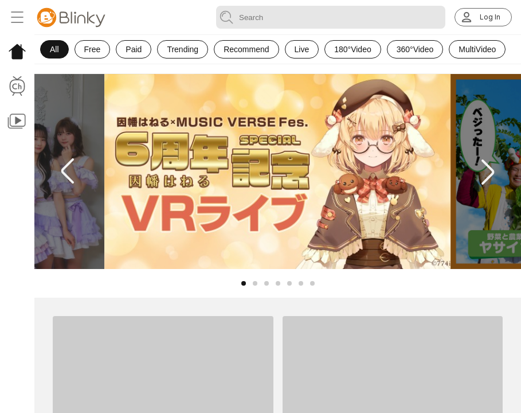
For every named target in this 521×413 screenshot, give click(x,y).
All (54, 49)
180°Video (352, 49)
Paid (134, 49)
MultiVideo (477, 49)
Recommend (246, 49)
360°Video (415, 49)
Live (302, 49)
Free (92, 49)
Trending (182, 49)
